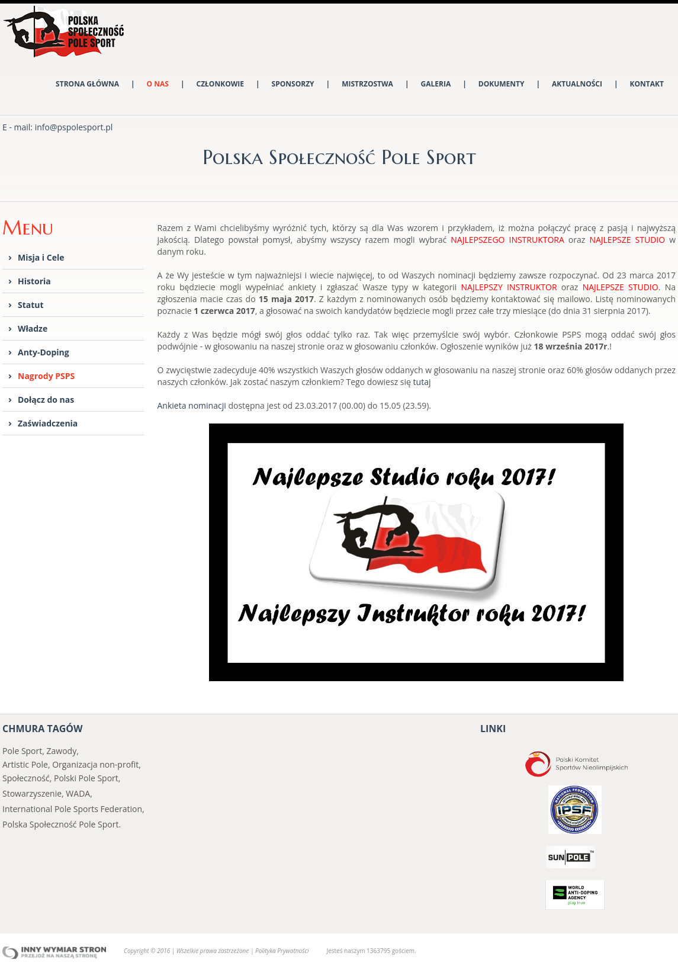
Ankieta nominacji (192, 405)
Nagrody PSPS (46, 375)
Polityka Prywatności (282, 951)
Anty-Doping (43, 352)
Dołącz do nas (46, 399)
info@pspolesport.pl (74, 127)
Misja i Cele (41, 257)
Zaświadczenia (48, 423)
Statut (31, 304)
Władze (32, 328)
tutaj (422, 381)
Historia (34, 281)
